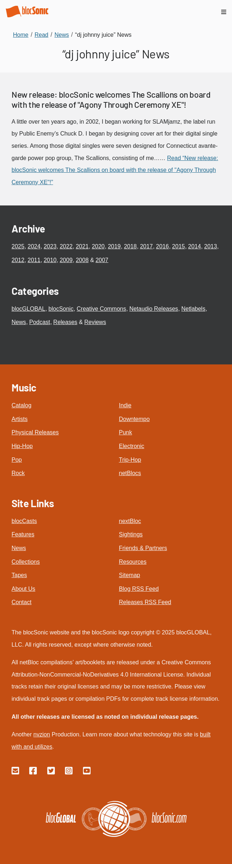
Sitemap (129, 575)
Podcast (39, 322)
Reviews (95, 322)
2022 (66, 246)
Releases (65, 322)
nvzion (41, 734)
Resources (132, 562)
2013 (210, 246)
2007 (102, 260)
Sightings (131, 534)
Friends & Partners (143, 548)
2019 (114, 246)
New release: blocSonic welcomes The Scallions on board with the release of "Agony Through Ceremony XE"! (111, 99)
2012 (18, 260)
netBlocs (130, 473)
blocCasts (24, 521)
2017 (146, 246)
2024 (33, 246)
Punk (125, 432)
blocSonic (60, 309)
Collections (26, 562)
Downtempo (134, 419)
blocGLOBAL (28, 309)
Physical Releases (35, 432)
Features (23, 534)
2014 (194, 246)
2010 (50, 260)
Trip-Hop (130, 460)
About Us (23, 589)
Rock (18, 473)
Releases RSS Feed (145, 602)
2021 (82, 246)
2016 (162, 246)
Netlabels (193, 309)
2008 (82, 260)
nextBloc (130, 521)
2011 (33, 260)
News (19, 322)
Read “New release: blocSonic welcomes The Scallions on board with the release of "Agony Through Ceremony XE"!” (115, 170)
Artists (19, 419)
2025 (18, 246)
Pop (17, 460)
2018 (130, 246)
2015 (178, 246)
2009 (66, 260)
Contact (21, 602)
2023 (50, 246)
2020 (98, 246)
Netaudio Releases (153, 309)
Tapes (19, 575)
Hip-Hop (22, 446)
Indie (125, 405)
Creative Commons (101, 309)
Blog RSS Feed (139, 589)
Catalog (21, 405)
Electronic (131, 446)
